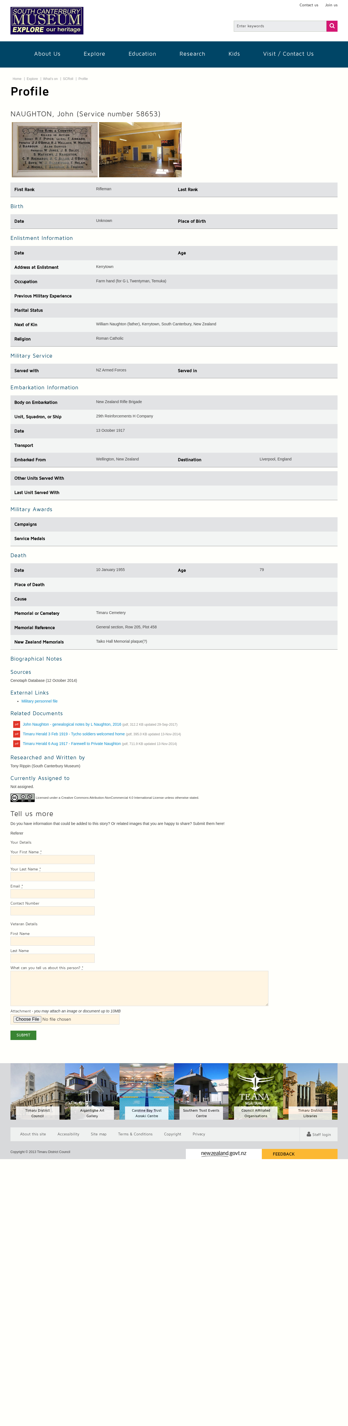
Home (17, 79)
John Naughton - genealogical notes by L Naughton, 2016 (100, 724)
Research (192, 54)
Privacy (199, 1134)
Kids (234, 54)
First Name (20, 934)
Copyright (172, 1134)
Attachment (20, 1011)
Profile (83, 79)
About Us (47, 54)
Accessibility (68, 1134)
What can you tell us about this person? (46, 968)
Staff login (321, 1135)
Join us (331, 5)
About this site (33, 1134)
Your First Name (26, 852)
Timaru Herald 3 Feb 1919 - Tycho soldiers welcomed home (102, 734)
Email (16, 886)
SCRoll (68, 79)
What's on (50, 79)
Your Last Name (25, 869)
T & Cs (135, 1134)
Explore (94, 54)
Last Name (19, 951)
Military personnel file (39, 701)
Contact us (309, 5)
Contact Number (24, 903)
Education (142, 54)
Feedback (284, 1154)
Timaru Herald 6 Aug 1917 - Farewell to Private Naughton (100, 743)
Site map (99, 1134)
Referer (16, 833)
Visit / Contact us (288, 54)
